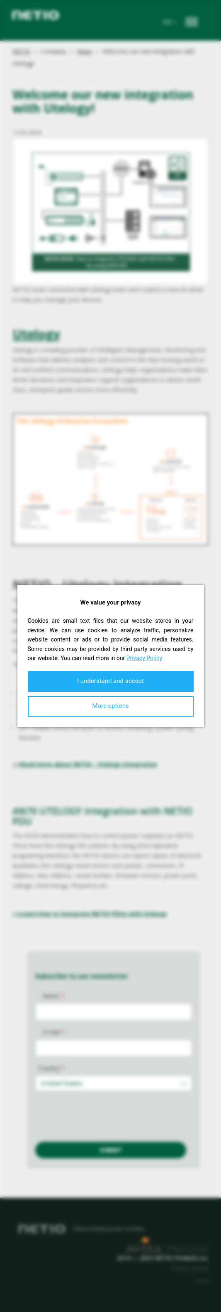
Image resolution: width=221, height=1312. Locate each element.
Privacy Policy (144, 658)
